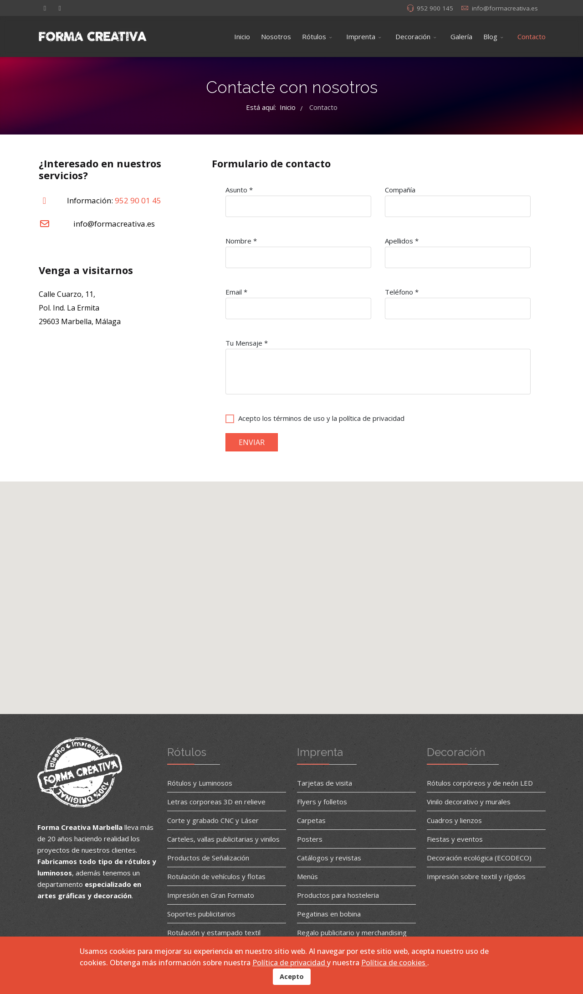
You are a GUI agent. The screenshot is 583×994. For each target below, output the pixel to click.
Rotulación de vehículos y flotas (216, 876)
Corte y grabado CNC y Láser (213, 820)
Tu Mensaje (246, 342)
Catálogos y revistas (329, 857)
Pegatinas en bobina (329, 913)
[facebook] (45, 7)
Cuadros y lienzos (454, 820)
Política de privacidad (289, 963)
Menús (307, 876)
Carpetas (311, 820)
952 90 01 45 (138, 200)
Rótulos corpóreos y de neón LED (480, 782)
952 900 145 (435, 8)
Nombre (241, 240)
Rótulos (314, 36)
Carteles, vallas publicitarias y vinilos (223, 839)
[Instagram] (60, 7)
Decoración (412, 36)
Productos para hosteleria (338, 895)
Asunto (239, 189)
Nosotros (276, 36)
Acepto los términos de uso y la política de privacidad (321, 418)
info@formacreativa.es (505, 8)
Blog (490, 36)
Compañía (400, 189)
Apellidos (402, 240)
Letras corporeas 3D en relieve (216, 801)
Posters (309, 839)
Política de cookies (394, 963)
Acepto (292, 976)
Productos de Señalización (208, 857)
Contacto (531, 36)
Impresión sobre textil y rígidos (476, 876)
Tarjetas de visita (324, 782)
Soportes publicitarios (201, 913)
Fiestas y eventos (455, 839)
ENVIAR (252, 442)
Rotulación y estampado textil (214, 932)
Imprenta (360, 36)
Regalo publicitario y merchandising (352, 932)
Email (236, 291)
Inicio (242, 36)
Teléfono (402, 291)
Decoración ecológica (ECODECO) (479, 857)
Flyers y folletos (322, 801)
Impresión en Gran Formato (210, 895)
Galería (461, 36)
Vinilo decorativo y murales (469, 801)
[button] (291, 592)
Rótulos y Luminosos (199, 782)
